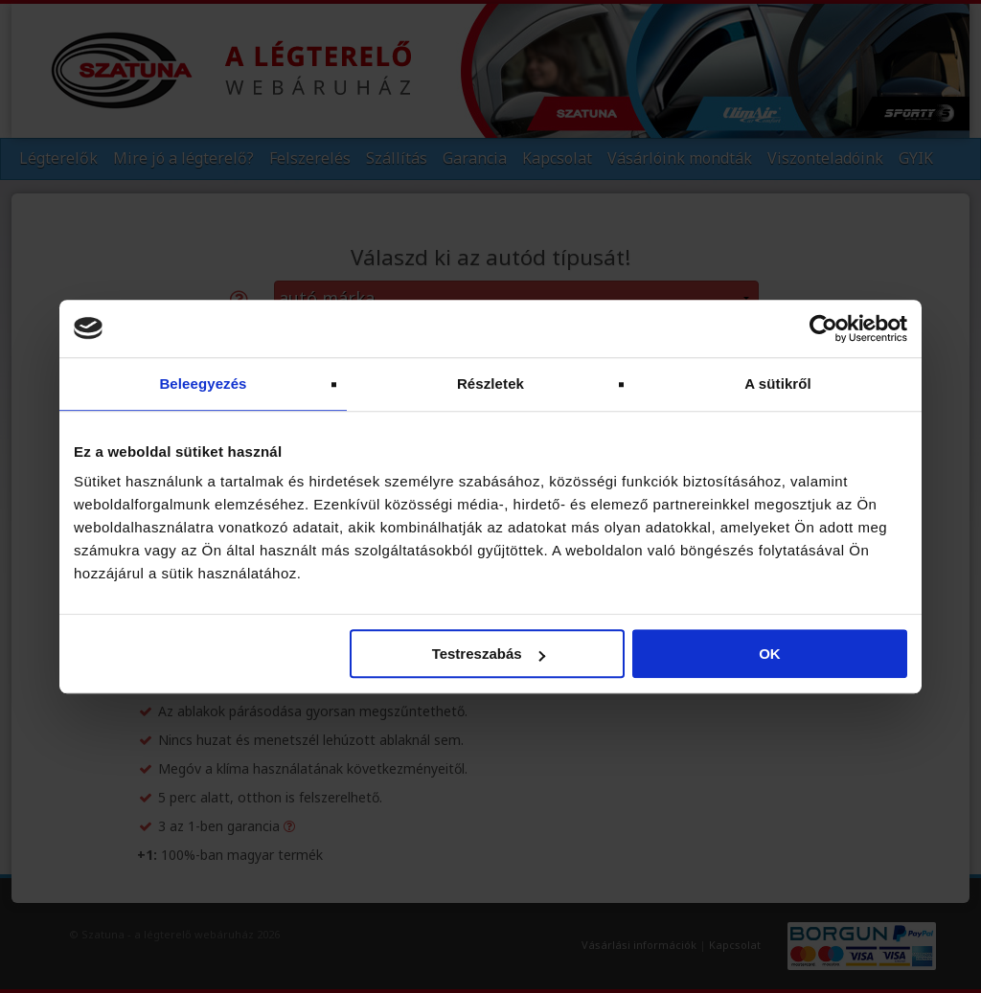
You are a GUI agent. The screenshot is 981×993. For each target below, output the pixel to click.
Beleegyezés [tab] (202, 383)
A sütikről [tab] (777, 383)
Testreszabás (488, 653)
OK (770, 653)
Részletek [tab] (490, 383)
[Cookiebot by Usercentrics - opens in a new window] (823, 328)
